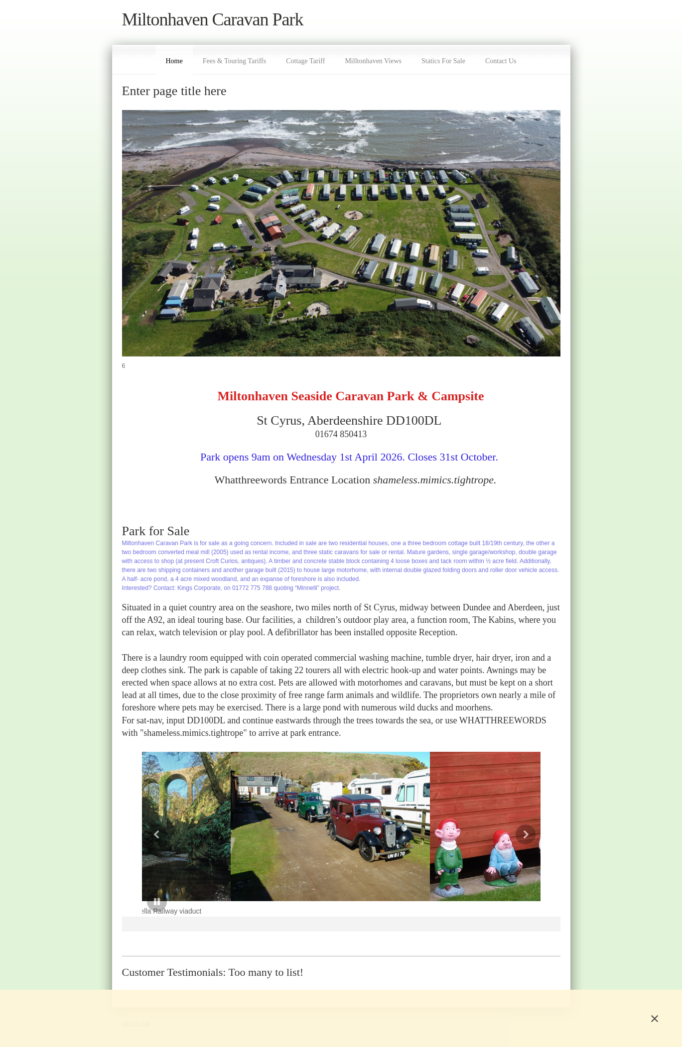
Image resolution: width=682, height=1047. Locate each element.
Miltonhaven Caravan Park (212, 19)
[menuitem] (173, 60)
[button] (178, 834)
